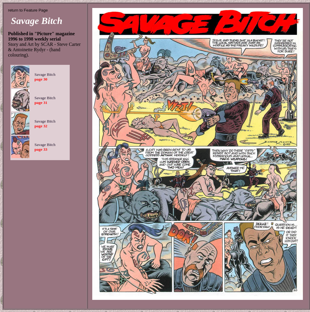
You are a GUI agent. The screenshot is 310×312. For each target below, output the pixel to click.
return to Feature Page (28, 10)
